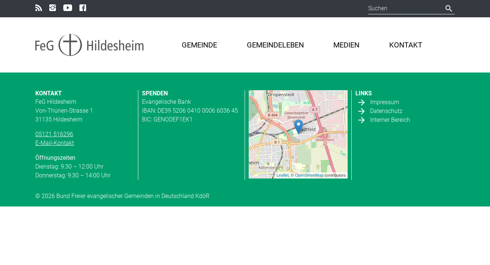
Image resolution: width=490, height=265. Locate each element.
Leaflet (283, 175)
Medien (346, 44)
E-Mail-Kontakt (54, 142)
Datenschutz (386, 110)
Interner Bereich (390, 119)
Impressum (384, 101)
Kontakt (405, 44)
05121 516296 (54, 134)
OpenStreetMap (309, 175)
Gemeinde (199, 44)
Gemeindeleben (275, 44)
